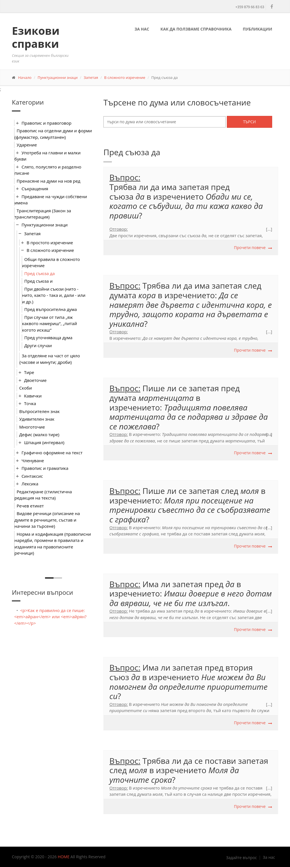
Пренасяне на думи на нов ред (48, 181)
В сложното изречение (124, 77)
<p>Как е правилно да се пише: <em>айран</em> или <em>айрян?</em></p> (50, 616)
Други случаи (38, 345)
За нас (142, 29)
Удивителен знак (36, 419)
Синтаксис (32, 476)
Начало (24, 77)
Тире (29, 372)
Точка (30, 403)
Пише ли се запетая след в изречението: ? (189, 505)
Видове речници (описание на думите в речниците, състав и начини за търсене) (47, 520)
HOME (64, 856)
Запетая (91, 77)
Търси (249, 121)
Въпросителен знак (39, 411)
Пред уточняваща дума (48, 337)
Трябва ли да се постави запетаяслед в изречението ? (188, 770)
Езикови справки (35, 37)
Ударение (27, 145)
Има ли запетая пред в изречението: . (190, 593)
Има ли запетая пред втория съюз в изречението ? (188, 681)
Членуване (33, 460)
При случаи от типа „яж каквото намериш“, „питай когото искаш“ (49, 323)
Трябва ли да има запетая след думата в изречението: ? (190, 304)
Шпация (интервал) (44, 442)
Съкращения (35, 188)
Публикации (257, 29)
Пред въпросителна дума (50, 309)
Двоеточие (35, 380)
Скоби (25, 388)
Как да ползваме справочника (196, 29)
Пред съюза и (38, 281)
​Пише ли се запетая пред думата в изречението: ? (188, 407)
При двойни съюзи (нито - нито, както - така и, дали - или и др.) (53, 295)
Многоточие (32, 427)
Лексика (30, 484)
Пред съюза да (39, 273)
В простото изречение (50, 242)
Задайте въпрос (241, 857)
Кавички (33, 396)
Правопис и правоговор (46, 123)
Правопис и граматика (45, 468)
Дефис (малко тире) (39, 434)
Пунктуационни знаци (58, 77)
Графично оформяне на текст (52, 452)
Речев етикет (30, 506)
